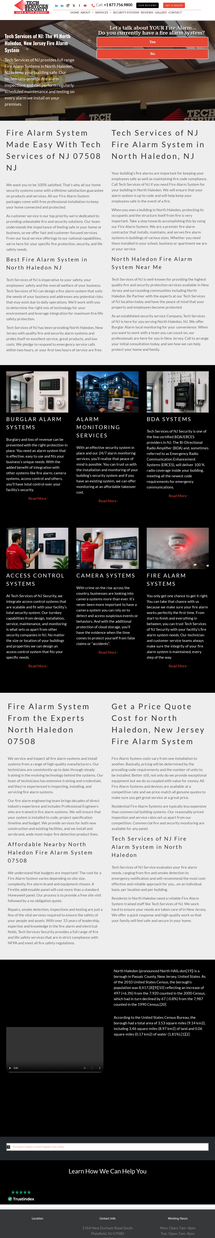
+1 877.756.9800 (118, 4)
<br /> (160, 1083)
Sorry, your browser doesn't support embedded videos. (54, 1051)
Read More (37, 498)
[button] (107, 1146)
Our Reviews (148, 5)
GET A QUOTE (174, 5)
